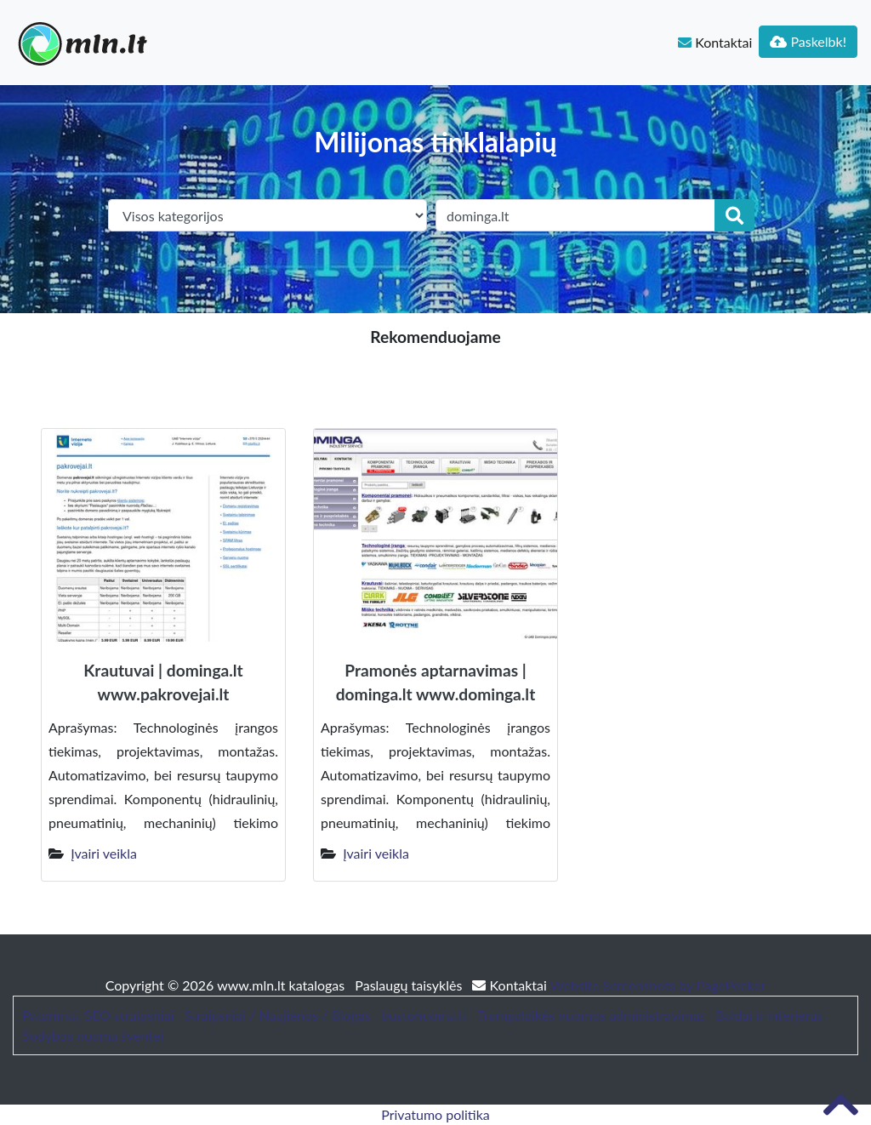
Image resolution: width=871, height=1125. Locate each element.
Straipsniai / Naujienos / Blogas (278, 1015)
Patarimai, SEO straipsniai (98, 1015)
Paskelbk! (808, 41)
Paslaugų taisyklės (410, 985)
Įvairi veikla (104, 853)
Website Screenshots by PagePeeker (658, 985)
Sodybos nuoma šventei (92, 1035)
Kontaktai (715, 42)
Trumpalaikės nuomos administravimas (591, 1015)
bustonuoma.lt (424, 1015)
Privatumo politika (435, 1114)
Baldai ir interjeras (769, 1015)
